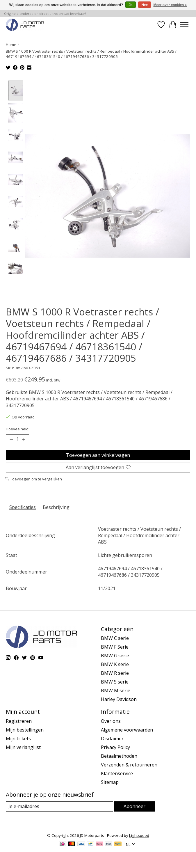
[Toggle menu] (184, 25)
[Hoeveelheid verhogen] (23, 439)
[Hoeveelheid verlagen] (11, 439)
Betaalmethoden (119, 756)
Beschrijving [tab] (56, 507)
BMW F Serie (115, 647)
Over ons (111, 721)
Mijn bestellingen (25, 730)
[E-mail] (59, 806)
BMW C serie (115, 638)
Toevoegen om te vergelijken (33, 479)
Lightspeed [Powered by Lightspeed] (139, 835)
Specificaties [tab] (22, 507)
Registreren (19, 721)
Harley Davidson (119, 699)
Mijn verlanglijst (23, 747)
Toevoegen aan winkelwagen (98, 455)
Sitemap (110, 782)
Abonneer (134, 806)
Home (11, 44)
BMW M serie (115, 691)
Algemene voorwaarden (127, 730)
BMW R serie (115, 673)
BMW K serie (115, 664)
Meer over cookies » (170, 5)
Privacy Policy (115, 747)
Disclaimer (112, 738)
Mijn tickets (18, 738)
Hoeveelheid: (17, 429)
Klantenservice (117, 773)
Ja (130, 5)
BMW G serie (115, 656)
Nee (144, 5)
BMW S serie (115, 682)
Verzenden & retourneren (129, 765)
